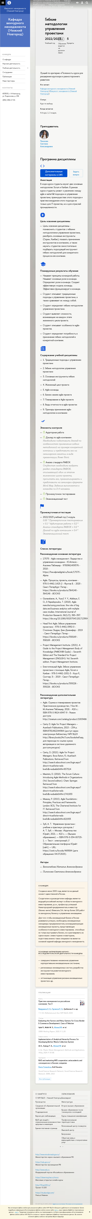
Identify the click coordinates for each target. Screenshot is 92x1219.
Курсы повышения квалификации (74, 1116)
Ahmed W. (58, 1027)
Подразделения (41, 1112)
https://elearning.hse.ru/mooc (47, 1177)
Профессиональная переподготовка (69, 1121)
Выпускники (66, 1134)
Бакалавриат (66, 1098)
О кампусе (41, 1094)
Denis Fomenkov (44, 1067)
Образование (68, 1094)
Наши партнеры (9, 81)
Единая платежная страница (46, 1128)
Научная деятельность (11, 64)
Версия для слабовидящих (45, 1116)
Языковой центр (68, 1130)
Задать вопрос (76, 173)
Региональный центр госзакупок (74, 1126)
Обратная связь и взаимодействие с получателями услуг (74, 1140)
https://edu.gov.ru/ (42, 1162)
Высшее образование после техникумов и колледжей (72, 1111)
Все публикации (44, 1079)
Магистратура (67, 1102)
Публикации (7, 76)
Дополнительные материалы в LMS (54, 173)
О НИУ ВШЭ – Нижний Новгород (48, 1098)
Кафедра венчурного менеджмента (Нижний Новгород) (15, 26)
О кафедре (7, 59)
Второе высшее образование (73, 1106)
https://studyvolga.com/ (44, 1193)
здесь (56, 1210)
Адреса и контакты (58, 1204)
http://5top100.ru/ (42, 1185)
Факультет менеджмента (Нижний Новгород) (15, 9)
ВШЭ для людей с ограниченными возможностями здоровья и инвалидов (48, 1122)
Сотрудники (7, 72)
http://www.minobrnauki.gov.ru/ (47, 1154)
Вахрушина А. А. (44, 1009)
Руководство (40, 1102)
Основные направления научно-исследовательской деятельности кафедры (60, 953)
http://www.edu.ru (42, 1170)
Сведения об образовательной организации (47, 1107)
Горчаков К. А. (57, 1009)
